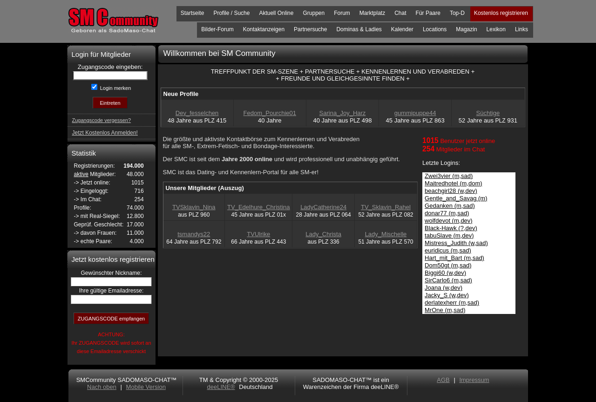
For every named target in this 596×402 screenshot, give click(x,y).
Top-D (457, 13)
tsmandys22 (193, 234)
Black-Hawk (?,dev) (451, 228)
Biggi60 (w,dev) (445, 272)
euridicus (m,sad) (448, 250)
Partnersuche (310, 29)
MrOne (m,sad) (445, 310)
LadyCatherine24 (323, 207)
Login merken (115, 88)
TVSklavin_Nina (194, 207)
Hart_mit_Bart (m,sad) (454, 257)
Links (521, 29)
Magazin (466, 29)
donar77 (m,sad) (447, 213)
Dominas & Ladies (358, 29)
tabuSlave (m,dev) (449, 235)
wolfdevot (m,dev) (449, 220)
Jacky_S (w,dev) (447, 295)
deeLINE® (221, 386)
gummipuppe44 (415, 112)
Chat (400, 13)
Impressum (474, 379)
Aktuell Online (276, 13)
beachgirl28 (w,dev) (451, 190)
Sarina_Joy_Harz (342, 112)
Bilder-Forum (217, 29)
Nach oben (101, 386)
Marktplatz (372, 13)
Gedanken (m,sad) (450, 205)
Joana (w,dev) (443, 287)
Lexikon (496, 29)
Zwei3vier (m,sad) (449, 175)
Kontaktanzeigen (263, 29)
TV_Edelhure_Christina (258, 207)
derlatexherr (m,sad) (452, 302)
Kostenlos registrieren (501, 13)
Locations (435, 29)
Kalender (402, 29)
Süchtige (488, 112)
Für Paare (428, 13)
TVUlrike (258, 234)
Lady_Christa (323, 234)
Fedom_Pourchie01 (270, 112)
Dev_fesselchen (197, 112)
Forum (342, 13)
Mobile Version (146, 386)
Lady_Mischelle (386, 234)
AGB (443, 379)
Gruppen (314, 13)
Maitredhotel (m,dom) (453, 183)
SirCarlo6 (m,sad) (448, 280)
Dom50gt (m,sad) (448, 265)
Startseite (192, 13)
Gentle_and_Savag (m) (456, 198)
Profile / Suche (231, 13)
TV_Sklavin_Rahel (386, 207)
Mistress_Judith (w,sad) (456, 242)
